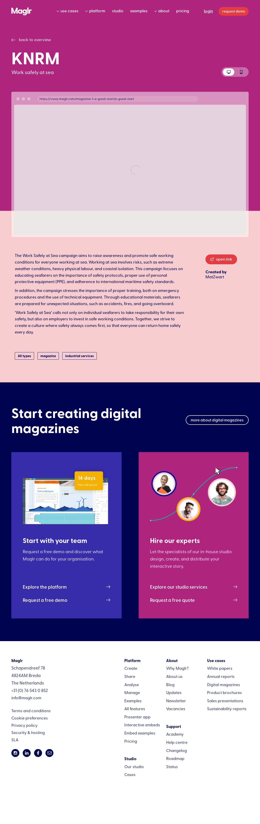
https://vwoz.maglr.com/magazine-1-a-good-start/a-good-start (87, 99)
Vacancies (175, 708)
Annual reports (221, 676)
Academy (175, 734)
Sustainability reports (226, 708)
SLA (14, 739)
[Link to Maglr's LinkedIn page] (27, 753)
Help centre (177, 742)
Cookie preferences (29, 718)
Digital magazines (223, 684)
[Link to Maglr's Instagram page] (15, 753)
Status (172, 766)
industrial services (79, 355)
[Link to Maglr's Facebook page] (38, 753)
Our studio (134, 766)
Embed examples (139, 733)
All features (134, 708)
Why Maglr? (177, 668)
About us (174, 676)
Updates (174, 692)
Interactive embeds (142, 724)
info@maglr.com (26, 697)
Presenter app (137, 716)
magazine (48, 355)
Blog (170, 684)
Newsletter (176, 700)
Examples (133, 700)
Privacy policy (24, 725)
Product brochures (224, 692)
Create (130, 668)
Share (129, 676)
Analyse (131, 684)
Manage (132, 692)
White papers (219, 668)
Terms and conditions (31, 710)
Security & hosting (28, 732)
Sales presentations (225, 700)
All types (24, 355)
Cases (129, 774)
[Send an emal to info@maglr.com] (49, 753)
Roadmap (175, 758)
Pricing (130, 741)
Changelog (176, 750)
